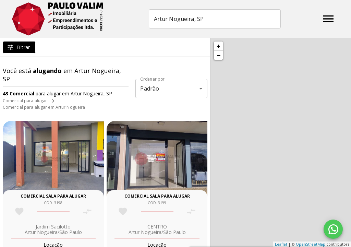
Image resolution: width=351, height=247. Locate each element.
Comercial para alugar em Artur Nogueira (44, 107)
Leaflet (281, 244)
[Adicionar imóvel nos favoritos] (19, 211)
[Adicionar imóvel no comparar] (87, 211)
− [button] (218, 55)
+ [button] (218, 46)
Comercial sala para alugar (53, 196)
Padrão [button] (149, 88)
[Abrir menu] (328, 19)
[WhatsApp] (333, 229)
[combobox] (215, 18)
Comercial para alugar (25, 101)
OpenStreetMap (310, 244)
